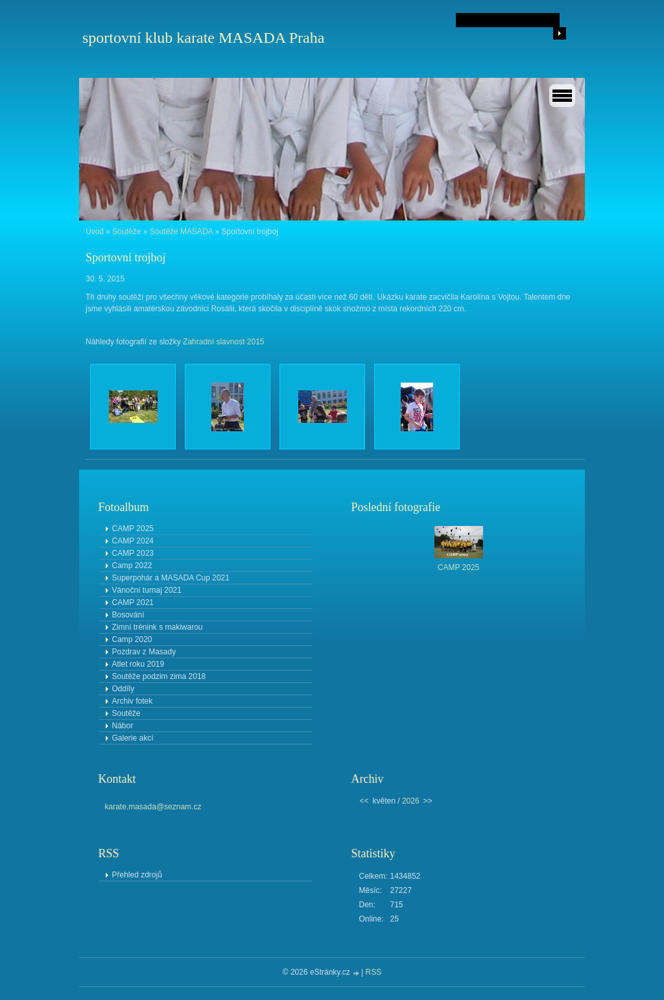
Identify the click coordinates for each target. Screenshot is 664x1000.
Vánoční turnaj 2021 (147, 590)
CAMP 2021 (133, 602)
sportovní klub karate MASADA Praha (203, 37)
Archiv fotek (132, 701)
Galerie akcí (133, 738)
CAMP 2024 (133, 540)
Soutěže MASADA (181, 231)
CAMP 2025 (133, 528)
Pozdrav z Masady (144, 651)
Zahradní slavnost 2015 (223, 341)
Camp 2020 (132, 639)
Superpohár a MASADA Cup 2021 (171, 577)
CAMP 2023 (133, 553)
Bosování (128, 614)
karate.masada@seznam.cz (153, 806)
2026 (411, 800)
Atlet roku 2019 (138, 664)
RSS (374, 972)
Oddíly (123, 688)
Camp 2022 (132, 565)
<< (364, 800)
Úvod (95, 231)
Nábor (123, 725)
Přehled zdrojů (137, 874)
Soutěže (126, 231)
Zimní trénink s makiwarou (157, 627)
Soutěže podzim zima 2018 (159, 676)
